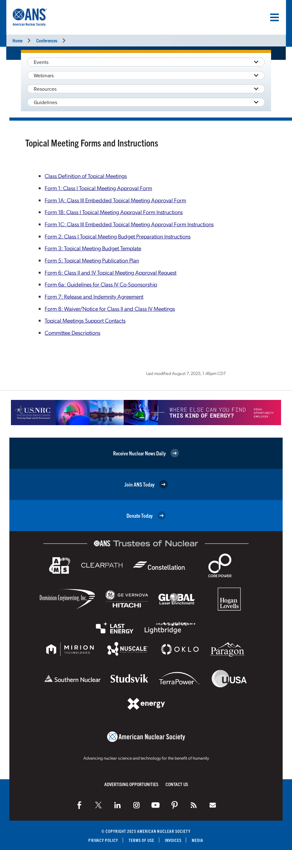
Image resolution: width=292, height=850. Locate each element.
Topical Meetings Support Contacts (85, 320)
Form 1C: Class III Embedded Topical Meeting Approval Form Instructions (129, 224)
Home (17, 40)
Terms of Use (142, 840)
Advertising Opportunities (131, 784)
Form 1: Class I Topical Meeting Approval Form (98, 187)
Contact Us (177, 784)
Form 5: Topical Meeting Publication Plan (92, 260)
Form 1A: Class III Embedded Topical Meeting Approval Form (115, 200)
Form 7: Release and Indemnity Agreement (94, 296)
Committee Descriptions (72, 332)
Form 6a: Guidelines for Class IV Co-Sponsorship (101, 284)
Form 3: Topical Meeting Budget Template (93, 248)
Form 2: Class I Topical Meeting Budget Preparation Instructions (118, 236)
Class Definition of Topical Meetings (86, 175)
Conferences (46, 40)
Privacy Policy (103, 840)
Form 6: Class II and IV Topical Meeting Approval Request (110, 272)
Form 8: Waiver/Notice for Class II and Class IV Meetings (110, 308)
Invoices (173, 840)
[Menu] (275, 17)
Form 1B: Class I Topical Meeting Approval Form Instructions (114, 211)
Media (197, 840)
